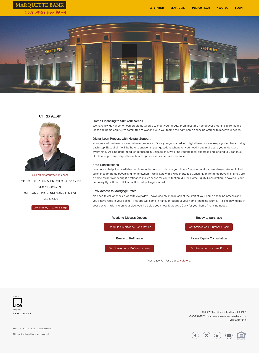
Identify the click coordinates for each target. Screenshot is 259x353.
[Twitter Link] (206, 336)
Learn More (178, 8)
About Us (222, 8)
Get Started (156, 8)
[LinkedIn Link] (217, 336)
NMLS (15, 329)
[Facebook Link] (195, 336)
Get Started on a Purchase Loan (209, 227)
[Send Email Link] (228, 336)
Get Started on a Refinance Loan (129, 248)
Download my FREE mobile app (50, 207)
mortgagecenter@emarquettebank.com (226, 316)
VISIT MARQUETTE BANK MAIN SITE (38, 329)
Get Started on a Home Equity (209, 248)
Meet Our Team (201, 8)
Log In (238, 8)
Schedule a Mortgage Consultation (129, 227)
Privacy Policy (22, 314)
